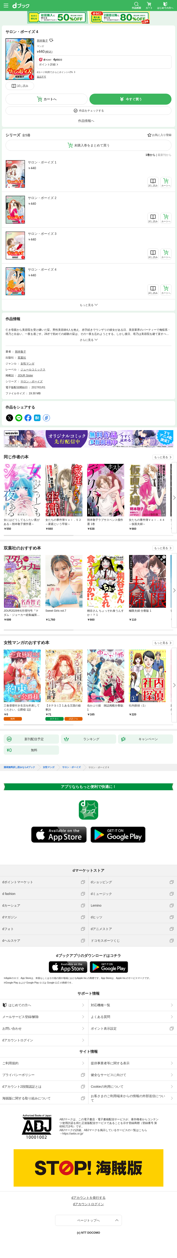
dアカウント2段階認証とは (21, 1086)
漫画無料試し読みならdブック (19, 767)
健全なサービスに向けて (108, 1075)
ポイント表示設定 (104, 1028)
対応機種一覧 (100, 1005)
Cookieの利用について (107, 1086)
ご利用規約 (10, 1063)
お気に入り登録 (161, 135)
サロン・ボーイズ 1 (42, 162)
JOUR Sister (25, 375)
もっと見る (161, 457)
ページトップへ (88, 1220)
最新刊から (164, 155)
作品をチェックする (91, 110)
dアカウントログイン (17, 1040)
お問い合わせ (12, 1028)
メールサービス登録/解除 (20, 1017)
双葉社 (22, 357)
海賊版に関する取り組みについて (26, 1098)
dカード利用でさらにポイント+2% (55, 72)
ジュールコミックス (33, 369)
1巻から (151, 155)
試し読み (22, 85)
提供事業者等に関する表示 (110, 1063)
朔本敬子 (42, 40)
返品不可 (41, 77)
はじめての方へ (16, 1005)
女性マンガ (27, 363)
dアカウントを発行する (88, 1197)
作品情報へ (86, 121)
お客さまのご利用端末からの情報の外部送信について (128, 1098)
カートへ (50, 99)
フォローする (51, 40)
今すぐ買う (134, 99)
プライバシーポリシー (18, 1075)
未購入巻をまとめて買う (92, 145)
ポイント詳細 (47, 64)
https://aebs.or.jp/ (72, 1133)
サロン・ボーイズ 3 (42, 233)
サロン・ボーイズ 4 (42, 269)
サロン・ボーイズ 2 (42, 198)
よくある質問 (100, 1017)
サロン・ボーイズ (32, 381)
